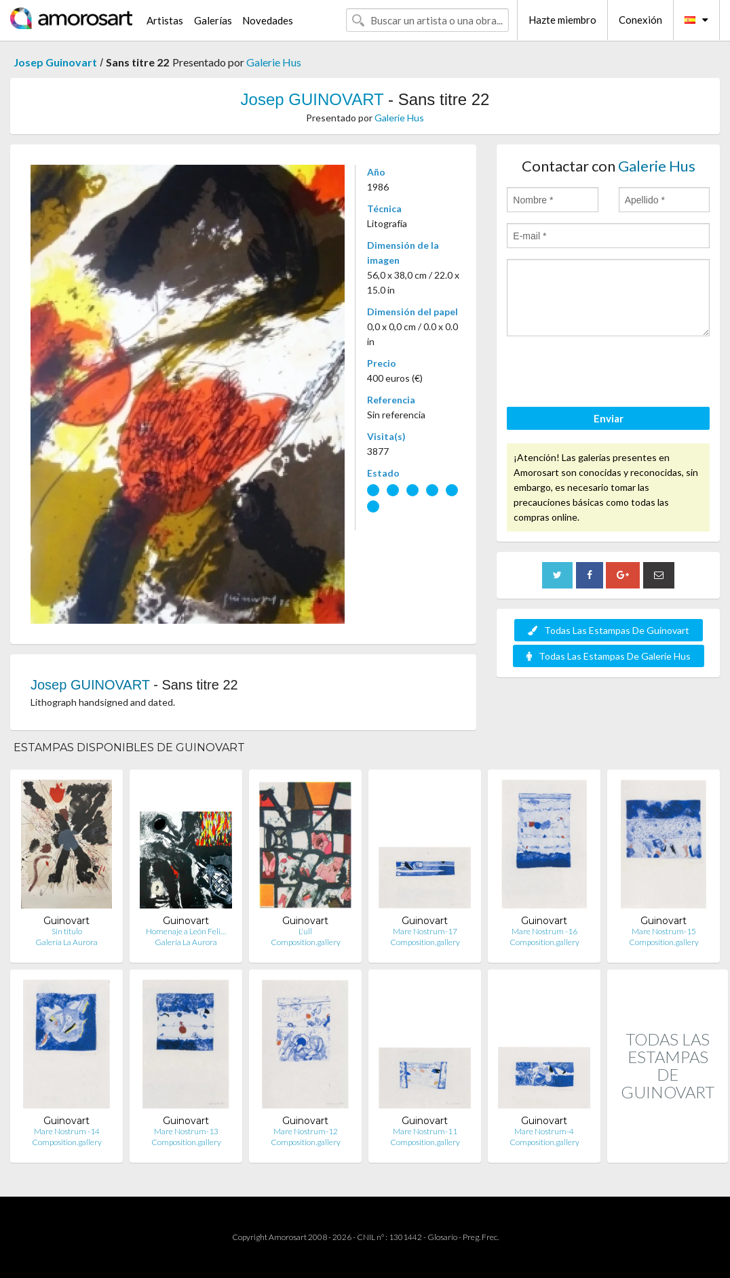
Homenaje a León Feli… (186, 931)
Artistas (165, 20)
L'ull (305, 931)
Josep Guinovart (55, 62)
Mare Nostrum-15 (664, 931)
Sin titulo (67, 931)
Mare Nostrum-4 (544, 1131)
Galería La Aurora (66, 942)
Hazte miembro (562, 20)
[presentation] (610, 373)
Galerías (213, 20)
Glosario (442, 1237)
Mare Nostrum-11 (425, 1131)
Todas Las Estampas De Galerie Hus (608, 656)
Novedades (267, 20)
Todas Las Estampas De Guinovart (608, 630)
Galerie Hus (273, 62)
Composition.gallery (306, 942)
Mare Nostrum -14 (67, 1131)
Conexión (640, 20)
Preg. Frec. (481, 1237)
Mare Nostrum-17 (425, 931)
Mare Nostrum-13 (186, 1131)
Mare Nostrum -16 (544, 931)
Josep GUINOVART (312, 99)
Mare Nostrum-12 (305, 1131)
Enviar (608, 418)
